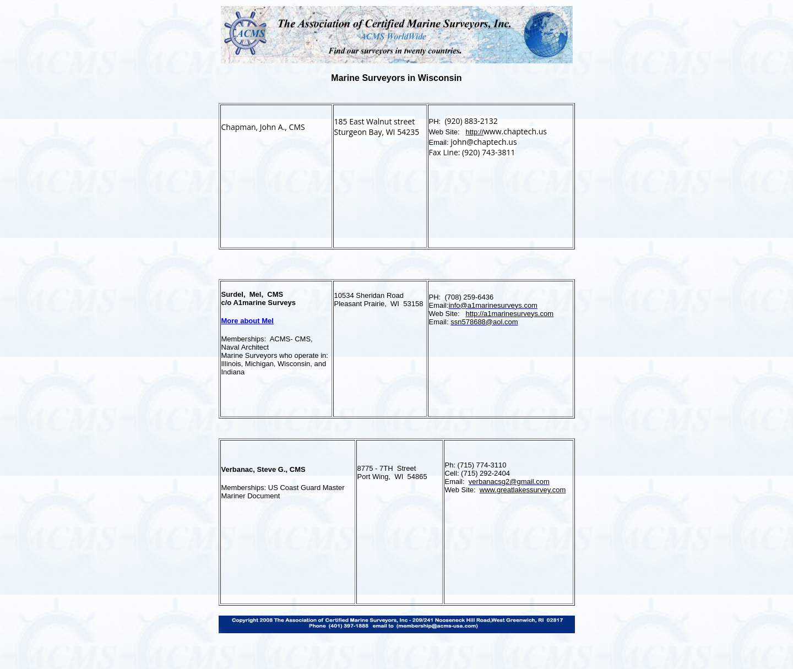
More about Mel (247, 321)
